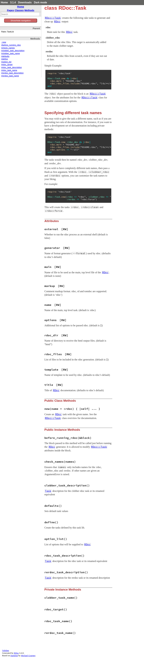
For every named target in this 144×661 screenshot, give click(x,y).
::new (3, 42)
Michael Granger (28, 655)
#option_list (6, 62)
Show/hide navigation (21, 20)
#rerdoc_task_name (10, 76)
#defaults (5, 56)
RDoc (16, 653)
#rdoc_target (7, 64)
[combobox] (20, 14)
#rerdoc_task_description (12, 73)
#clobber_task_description (12, 51)
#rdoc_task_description (11, 67)
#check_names (8, 48)
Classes (19, 10)
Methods (29, 10)
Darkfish (14, 655)
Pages (10, 10)
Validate (5, 650)
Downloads (25, 2)
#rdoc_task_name (9, 70)
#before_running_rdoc (11, 45)
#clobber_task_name (10, 53)
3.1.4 (13, 2)
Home (4, 2)
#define (4, 59)
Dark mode (40, 2)
